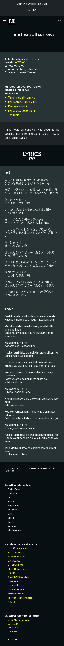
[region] (32, 8)
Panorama (14, 106)
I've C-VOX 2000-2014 (21, 110)
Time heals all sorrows (21, 97)
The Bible (13, 115)
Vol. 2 (24, 106)
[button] (4, 21)
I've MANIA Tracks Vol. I (22, 101)
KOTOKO (20, 62)
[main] (32, 34)
